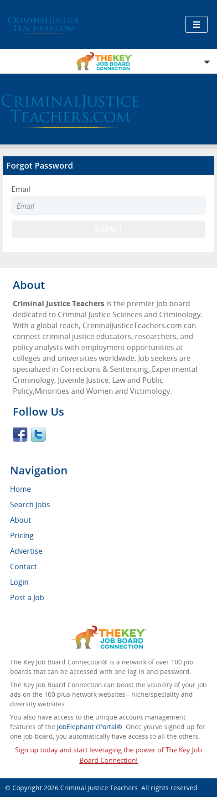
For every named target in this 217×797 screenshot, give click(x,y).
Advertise (26, 551)
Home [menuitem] (20, 489)
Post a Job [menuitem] (27, 597)
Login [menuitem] (19, 582)
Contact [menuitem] (23, 566)
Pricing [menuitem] (22, 535)
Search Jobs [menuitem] (30, 504)
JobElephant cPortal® (89, 726)
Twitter (38, 434)
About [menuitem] (20, 520)
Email (20, 189)
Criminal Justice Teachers (99, 787)
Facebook (20, 434)
